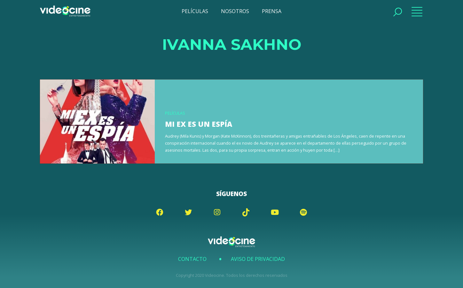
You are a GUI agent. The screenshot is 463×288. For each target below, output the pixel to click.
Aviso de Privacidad (258, 258)
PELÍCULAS (195, 11)
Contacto (192, 258)
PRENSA (271, 11)
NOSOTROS (235, 11)
